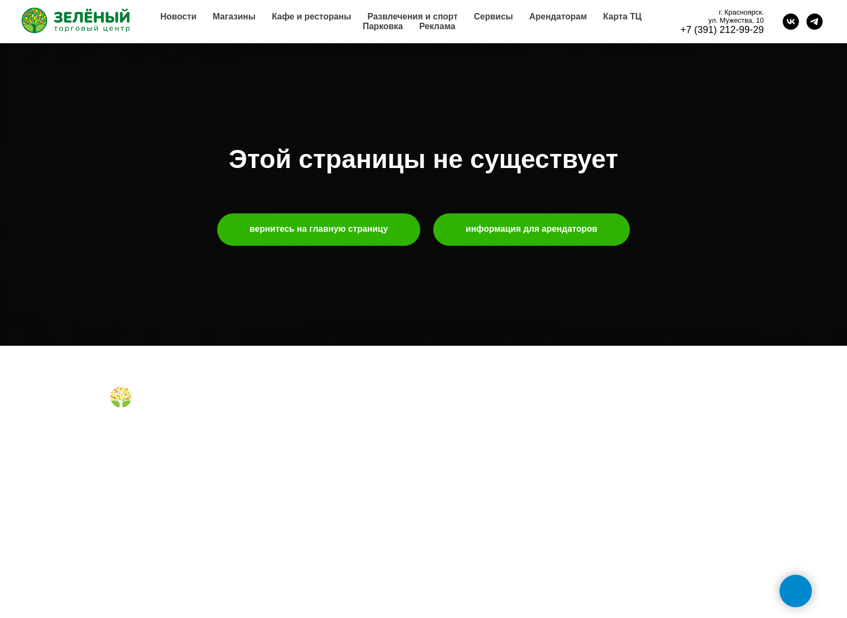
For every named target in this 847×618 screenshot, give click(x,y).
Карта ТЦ (622, 16)
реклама (449, 445)
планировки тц (459, 462)
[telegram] (814, 22)
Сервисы (493, 16)
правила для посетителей (317, 445)
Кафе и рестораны (311, 16)
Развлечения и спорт (412, 16)
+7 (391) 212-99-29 (722, 29)
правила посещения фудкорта (325, 491)
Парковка (382, 26)
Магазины (234, 16)
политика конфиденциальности (489, 530)
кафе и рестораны (304, 428)
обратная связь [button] (623, 411)
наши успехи (456, 496)
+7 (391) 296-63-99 (628, 516)
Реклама (437, 26)
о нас (443, 411)
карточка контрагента (471, 513)
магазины (289, 411)
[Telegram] (135, 433)
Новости (178, 16)
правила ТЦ (455, 479)
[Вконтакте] (117, 433)
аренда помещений (468, 428)
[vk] (791, 22)
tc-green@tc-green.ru (634, 551)
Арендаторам (558, 16)
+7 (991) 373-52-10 (628, 481)
